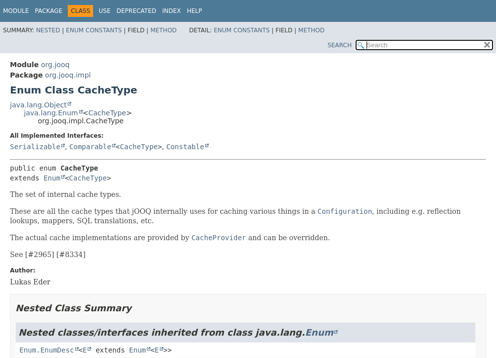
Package (48, 10)
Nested (48, 30)
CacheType (107, 113)
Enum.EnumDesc (46, 350)
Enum (51, 178)
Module (16, 10)
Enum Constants (94, 30)
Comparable (90, 147)
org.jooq (55, 65)
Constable (185, 147)
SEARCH (340, 45)
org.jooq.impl (68, 75)
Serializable (35, 147)
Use (105, 10)
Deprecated (136, 10)
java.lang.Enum (51, 113)
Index (171, 10)
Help (194, 10)
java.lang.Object (38, 105)
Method (163, 30)
